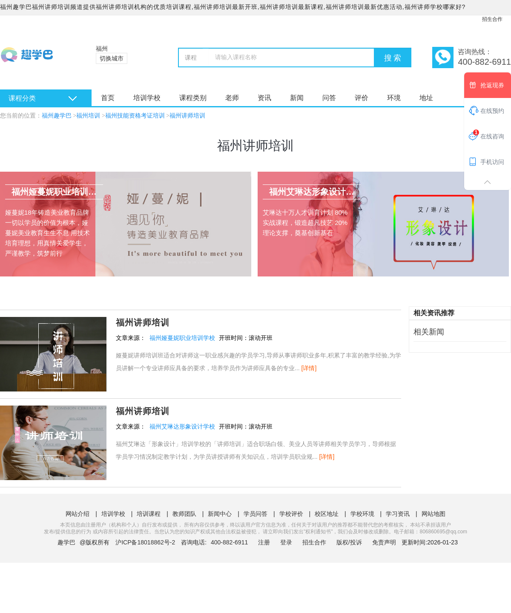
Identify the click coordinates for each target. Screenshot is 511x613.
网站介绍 (77, 513)
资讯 (264, 97)
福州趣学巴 (57, 115)
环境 (394, 97)
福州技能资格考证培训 (135, 115)
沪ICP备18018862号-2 (145, 542)
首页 (108, 97)
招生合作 (492, 19)
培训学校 (147, 97)
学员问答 (255, 513)
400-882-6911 (230, 542)
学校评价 (291, 513)
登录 (286, 542)
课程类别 (193, 97)
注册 (264, 542)
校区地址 (327, 513)
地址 (426, 97)
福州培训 (88, 115)
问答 (329, 97)
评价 (361, 97)
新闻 (297, 97)
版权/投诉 (349, 542)
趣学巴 (66, 542)
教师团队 (184, 513)
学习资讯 (398, 513)
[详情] (309, 368)
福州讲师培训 (187, 115)
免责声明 (384, 542)
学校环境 (362, 513)
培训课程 (149, 513)
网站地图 (433, 513)
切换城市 (111, 58)
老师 (232, 97)
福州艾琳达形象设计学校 (182, 426)
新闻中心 (220, 513)
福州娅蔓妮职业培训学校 (182, 337)
